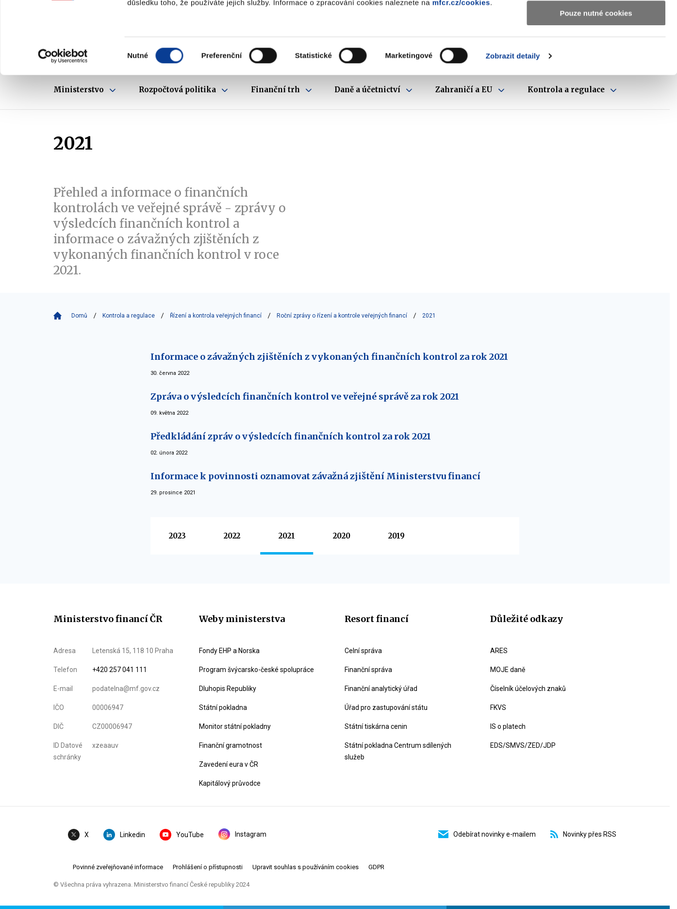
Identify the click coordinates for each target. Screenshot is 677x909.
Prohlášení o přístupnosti (208, 867)
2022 (232, 535)
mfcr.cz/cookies (461, 70)
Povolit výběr (596, 53)
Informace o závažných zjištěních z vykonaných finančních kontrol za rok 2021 (329, 356)
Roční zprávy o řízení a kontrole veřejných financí (342, 315)
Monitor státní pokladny (235, 726)
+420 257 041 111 (119, 669)
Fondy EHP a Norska (229, 651)
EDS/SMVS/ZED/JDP (523, 745)
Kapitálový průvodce (230, 783)
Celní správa (363, 651)
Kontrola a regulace (128, 315)
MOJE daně (507, 669)
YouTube (182, 835)
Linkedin (124, 835)
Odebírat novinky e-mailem (487, 834)
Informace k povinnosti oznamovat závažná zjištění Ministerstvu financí (315, 476)
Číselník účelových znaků (528, 688)
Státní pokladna (223, 707)
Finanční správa (368, 669)
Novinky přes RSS (583, 834)
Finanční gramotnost (230, 745)
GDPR (376, 867)
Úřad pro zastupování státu (386, 707)
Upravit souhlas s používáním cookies (305, 867)
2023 (177, 535)
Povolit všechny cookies (596, 24)
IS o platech (508, 726)
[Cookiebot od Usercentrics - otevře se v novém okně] (62, 124)
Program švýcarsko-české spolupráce (256, 669)
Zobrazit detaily (513, 123)
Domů (79, 316)
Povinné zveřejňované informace (118, 867)
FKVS (498, 707)
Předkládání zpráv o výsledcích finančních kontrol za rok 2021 (290, 436)
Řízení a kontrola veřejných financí (216, 315)
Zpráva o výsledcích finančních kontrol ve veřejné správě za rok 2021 (304, 396)
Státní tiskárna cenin (376, 726)
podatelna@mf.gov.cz (126, 688)
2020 (341, 535)
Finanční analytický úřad (381, 688)
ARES (499, 651)
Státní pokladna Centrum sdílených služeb (398, 751)
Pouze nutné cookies (596, 81)
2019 (396, 535)
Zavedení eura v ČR (228, 764)
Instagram (242, 834)
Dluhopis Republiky (227, 688)
